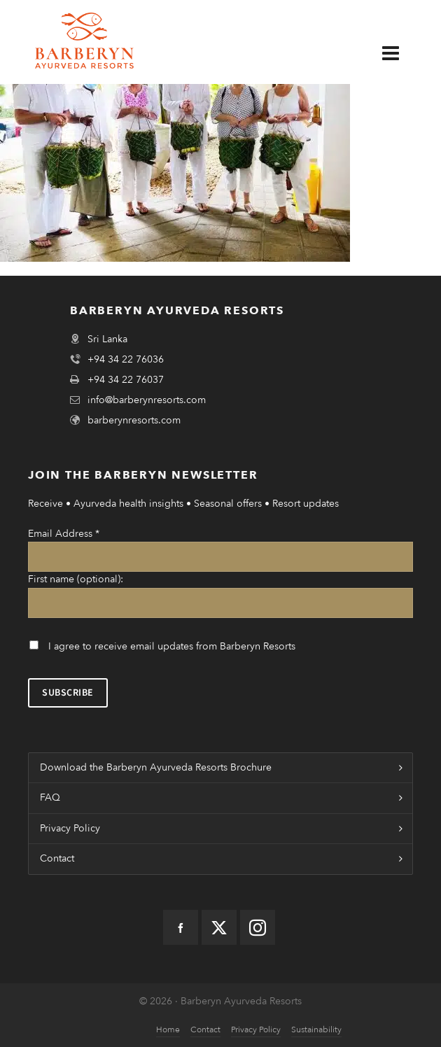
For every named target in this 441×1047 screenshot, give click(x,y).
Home (168, 1029)
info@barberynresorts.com (147, 400)
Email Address (63, 533)
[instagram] (257, 927)
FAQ (50, 797)
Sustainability (316, 1029)
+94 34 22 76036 (126, 359)
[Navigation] (401, 54)
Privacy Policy (70, 828)
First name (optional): (75, 579)
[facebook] (180, 927)
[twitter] (219, 927)
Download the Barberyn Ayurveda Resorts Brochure (156, 767)
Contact (57, 858)
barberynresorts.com (134, 420)
